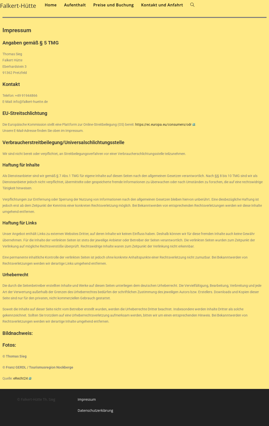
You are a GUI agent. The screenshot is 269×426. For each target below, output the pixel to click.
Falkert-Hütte (18, 5)
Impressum (87, 399)
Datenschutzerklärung (95, 410)
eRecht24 (22, 378)
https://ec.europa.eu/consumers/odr (165, 124)
